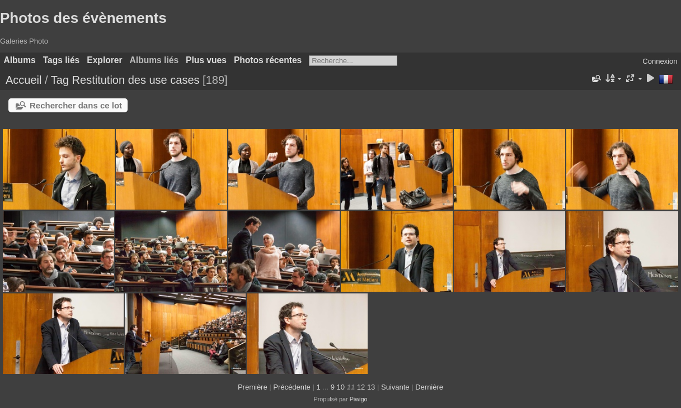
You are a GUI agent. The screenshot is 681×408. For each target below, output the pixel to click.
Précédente (292, 387)
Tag (60, 80)
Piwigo (359, 399)
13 (371, 387)
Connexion (659, 61)
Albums (20, 60)
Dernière (429, 387)
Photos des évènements (83, 18)
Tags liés (61, 60)
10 (341, 387)
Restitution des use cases (136, 80)
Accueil (23, 80)
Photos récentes (268, 60)
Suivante (395, 387)
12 (361, 387)
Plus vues (206, 60)
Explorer (104, 60)
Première (252, 387)
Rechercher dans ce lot (76, 105)
